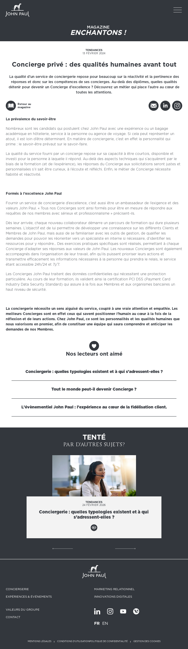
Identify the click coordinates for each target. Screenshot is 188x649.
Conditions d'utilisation (73, 641)
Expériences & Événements (29, 596)
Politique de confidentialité (109, 641)
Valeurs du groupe (23, 609)
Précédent (63, 548)
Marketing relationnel (114, 589)
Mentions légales (39, 641)
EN (105, 623)
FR (97, 623)
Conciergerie (17, 589)
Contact (13, 617)
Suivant (125, 548)
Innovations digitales (113, 596)
